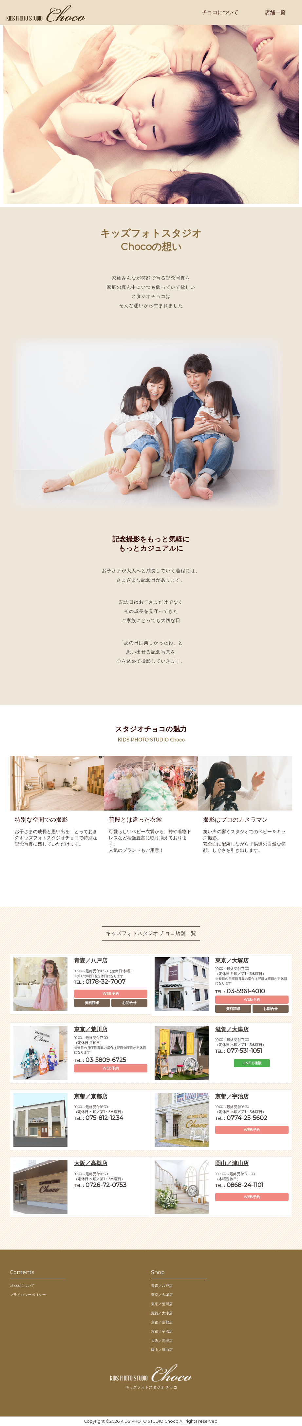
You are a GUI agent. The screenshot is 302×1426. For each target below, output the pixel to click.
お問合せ (129, 1002)
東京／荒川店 (162, 1304)
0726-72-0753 (100, 1185)
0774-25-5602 (241, 1118)
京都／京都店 (162, 1322)
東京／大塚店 (162, 1294)
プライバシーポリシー (28, 1294)
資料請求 (92, 1002)
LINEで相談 (251, 1063)
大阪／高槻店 (162, 1340)
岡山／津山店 (162, 1349)
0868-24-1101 (239, 1185)
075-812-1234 (98, 1118)
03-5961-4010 (240, 991)
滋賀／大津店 (162, 1313)
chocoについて (22, 1285)
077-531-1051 (238, 1050)
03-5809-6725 (100, 1060)
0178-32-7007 (99, 981)
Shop (158, 1272)
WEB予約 (111, 993)
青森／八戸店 (162, 1285)
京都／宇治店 (162, 1331)
